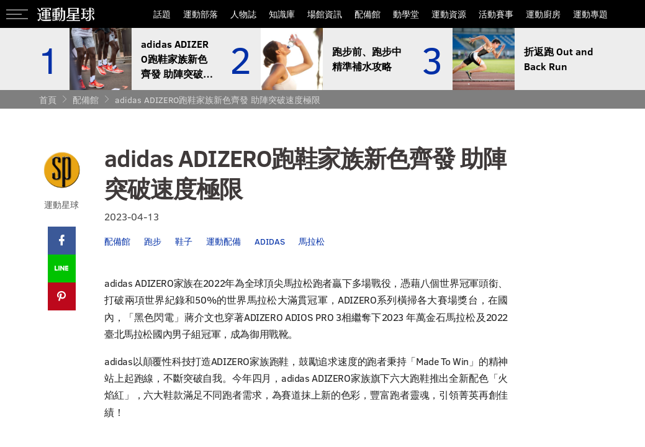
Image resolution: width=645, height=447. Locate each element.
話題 (162, 14)
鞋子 (183, 241)
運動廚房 (543, 14)
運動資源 (448, 14)
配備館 (367, 14)
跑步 (152, 241)
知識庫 (282, 14)
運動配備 (223, 241)
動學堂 (406, 14)
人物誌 (243, 14)
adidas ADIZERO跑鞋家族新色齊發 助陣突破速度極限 (217, 100)
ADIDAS (270, 241)
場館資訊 (324, 14)
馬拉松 (312, 241)
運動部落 (200, 14)
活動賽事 (496, 14)
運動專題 (590, 14)
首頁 (47, 100)
